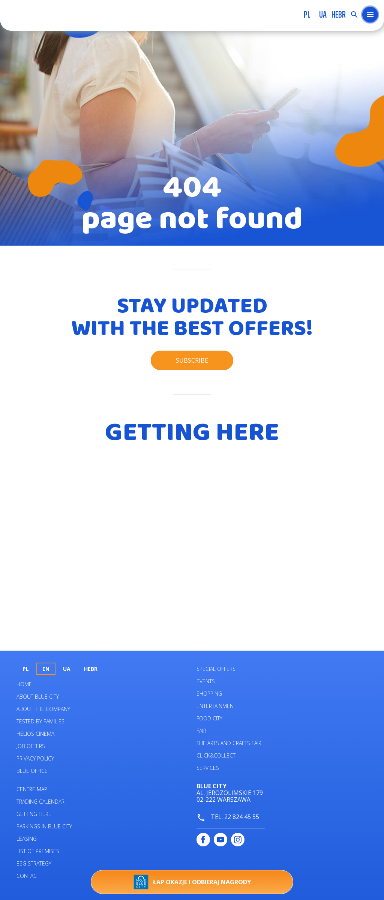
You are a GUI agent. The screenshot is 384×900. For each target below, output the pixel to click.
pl (307, 15)
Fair (201, 730)
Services (207, 767)
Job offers (30, 746)
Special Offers (216, 668)
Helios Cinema (35, 733)
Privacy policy (35, 758)
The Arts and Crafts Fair (228, 743)
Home (24, 684)
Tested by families (40, 721)
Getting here (33, 814)
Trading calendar (40, 801)
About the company (43, 708)
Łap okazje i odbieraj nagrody (192, 882)
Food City (209, 718)
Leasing (26, 838)
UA (323, 15)
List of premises (37, 851)
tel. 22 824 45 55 (227, 817)
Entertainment (216, 706)
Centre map (31, 789)
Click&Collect (216, 755)
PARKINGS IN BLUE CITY (44, 826)
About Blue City (37, 696)
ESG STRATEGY (33, 863)
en (46, 668)
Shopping (209, 693)
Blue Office (32, 770)
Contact (27, 875)
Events (205, 681)
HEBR (339, 15)
